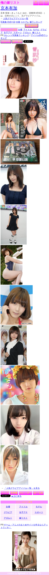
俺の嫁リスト (10, 2)
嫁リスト (36, 2)
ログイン (46, 2)
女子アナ (8, 32)
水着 (18, 22)
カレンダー (25, 493)
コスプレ (25, 22)
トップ (4, 493)
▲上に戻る (16, 496)
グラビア (8, 512)
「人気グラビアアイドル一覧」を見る (22, 488)
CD (13, 22)
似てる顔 (17, 41)
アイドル (27, 30)
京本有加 (9, 8)
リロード (6, 41)
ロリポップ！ (35, 573)
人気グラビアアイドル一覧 (15, 18)
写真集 (4, 22)
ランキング (41, 2)
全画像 (14, 493)
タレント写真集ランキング (16, 35)
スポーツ (17, 32)
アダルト (27, 32)
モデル (36, 30)
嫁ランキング (36, 22)
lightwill (21, 573)
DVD (9, 22)
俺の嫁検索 (32, 25)
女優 (20, 30)
